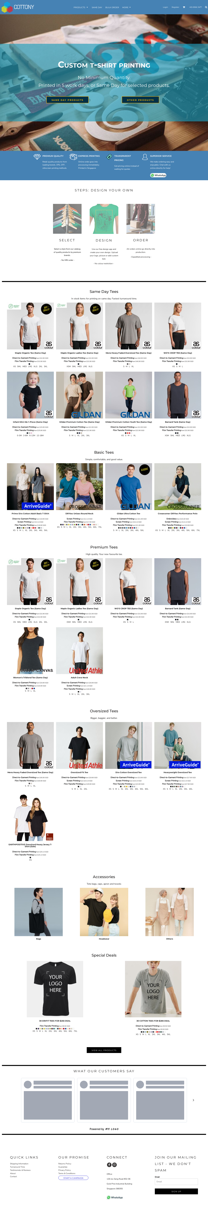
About (13, 1173)
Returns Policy (64, 1163)
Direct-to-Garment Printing (24, 358)
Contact (13, 1176)
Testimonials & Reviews (20, 1170)
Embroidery (171, 518)
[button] (184, 7)
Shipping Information (19, 1163)
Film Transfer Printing (24, 361)
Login (165, 7)
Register (175, 7)
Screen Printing (24, 522)
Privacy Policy (64, 1170)
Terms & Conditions (66, 1173)
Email (157, 1177)
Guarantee (62, 1167)
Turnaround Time (17, 1167)
